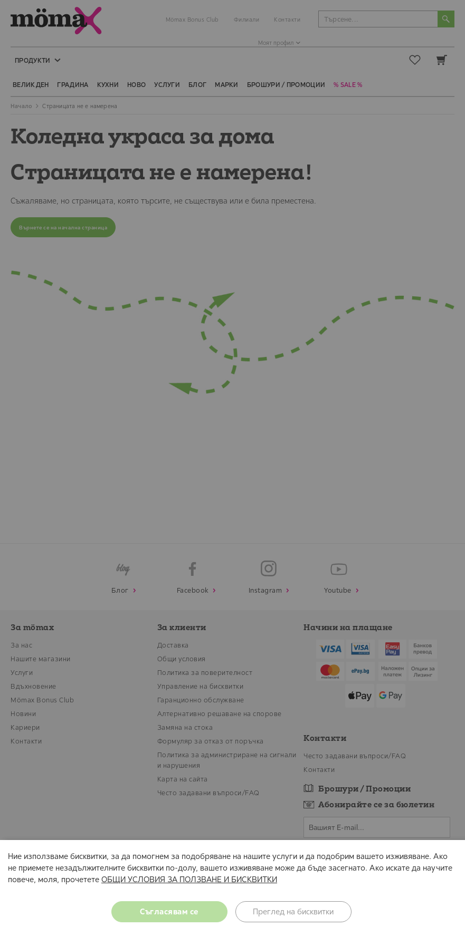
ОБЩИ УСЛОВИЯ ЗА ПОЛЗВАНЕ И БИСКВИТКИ (189, 879)
